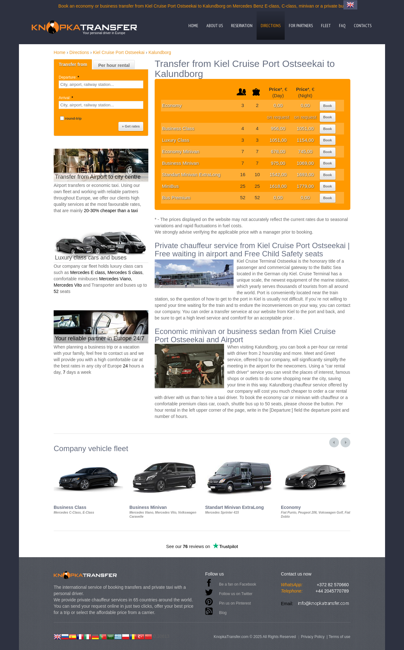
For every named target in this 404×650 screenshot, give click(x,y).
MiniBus (170, 186)
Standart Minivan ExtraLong (191, 174)
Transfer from (73, 64)
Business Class (178, 128)
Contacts (362, 25)
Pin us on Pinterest (235, 603)
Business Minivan (180, 163)
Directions (271, 25)
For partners (301, 25)
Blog (223, 613)
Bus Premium (176, 197)
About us (214, 25)
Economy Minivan (180, 151)
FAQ (342, 25)
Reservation (241, 25)
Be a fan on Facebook (237, 584)
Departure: (69, 77)
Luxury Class (175, 140)
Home (193, 25)
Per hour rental (114, 65)
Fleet (326, 25)
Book (327, 106)
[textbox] (101, 84)
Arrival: (66, 98)
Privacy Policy (312, 637)
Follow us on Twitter (235, 594)
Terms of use (339, 637)
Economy (172, 105)
